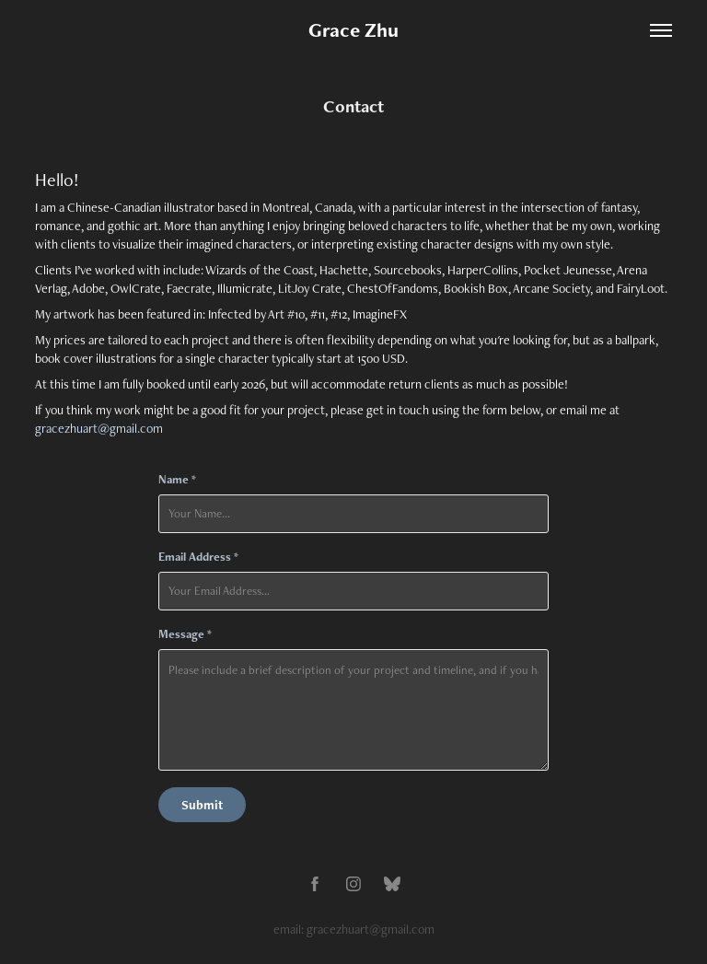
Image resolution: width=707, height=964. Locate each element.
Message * (185, 634)
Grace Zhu (353, 30)
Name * (177, 479)
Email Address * (198, 557)
